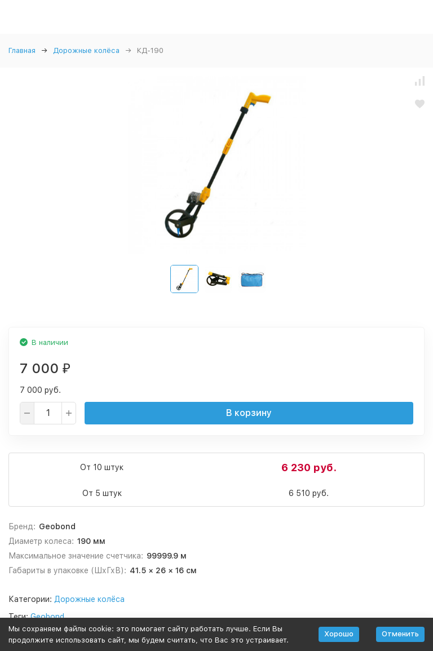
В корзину (249, 413)
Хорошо (339, 634)
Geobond (47, 616)
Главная (22, 50)
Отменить (400, 634)
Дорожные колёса (86, 50)
